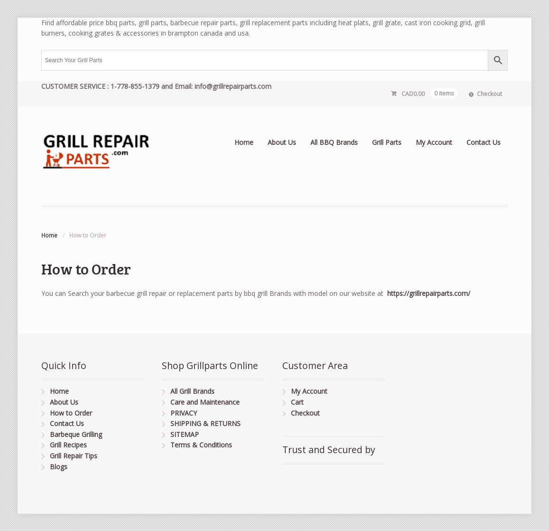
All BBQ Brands (334, 142)
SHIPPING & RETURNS (205, 423)
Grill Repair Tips (73, 455)
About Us (282, 142)
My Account (434, 142)
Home (243, 142)
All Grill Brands (192, 391)
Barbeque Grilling (76, 434)
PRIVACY (183, 412)
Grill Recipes (68, 444)
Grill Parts (386, 142)
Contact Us (483, 142)
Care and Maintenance (205, 402)
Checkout (489, 94)
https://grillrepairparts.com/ (427, 293)
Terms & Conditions (201, 444)
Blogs (58, 466)
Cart (297, 402)
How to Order (71, 412)
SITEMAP (184, 434)
